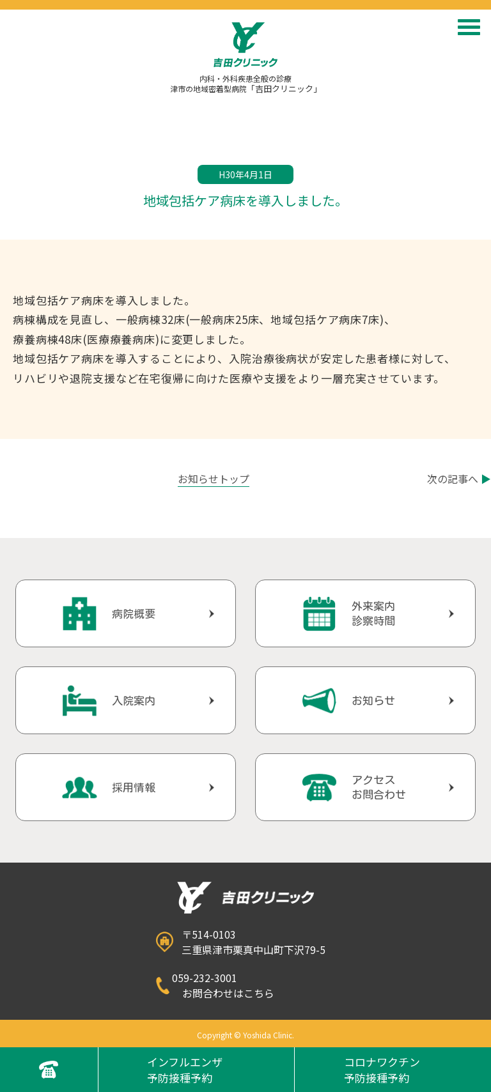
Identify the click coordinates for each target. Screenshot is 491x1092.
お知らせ (373, 700)
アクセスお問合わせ (379, 786)
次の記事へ (459, 478)
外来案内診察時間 (373, 613)
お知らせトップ (213, 478)
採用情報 (133, 787)
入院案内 (133, 700)
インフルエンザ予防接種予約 (184, 1070)
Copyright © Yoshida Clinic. (245, 1034)
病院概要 (133, 613)
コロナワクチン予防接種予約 (382, 1070)
